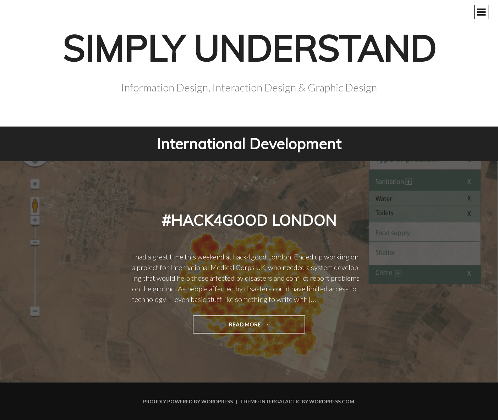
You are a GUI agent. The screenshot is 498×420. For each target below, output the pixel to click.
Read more (227, 327)
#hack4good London (249, 220)
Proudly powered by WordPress (188, 401)
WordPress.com (331, 401)
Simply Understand (249, 48)
